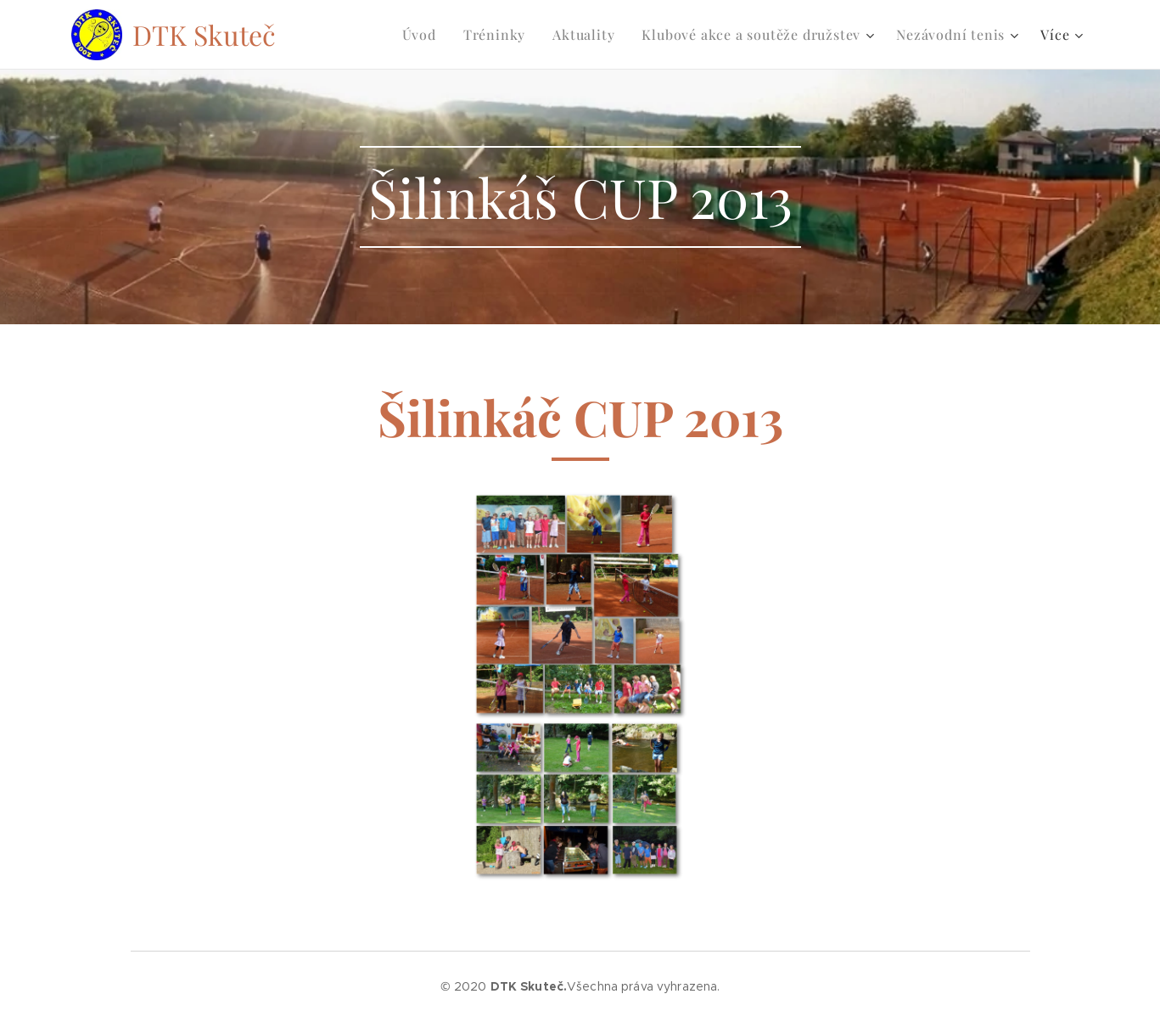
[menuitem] (424, 35)
